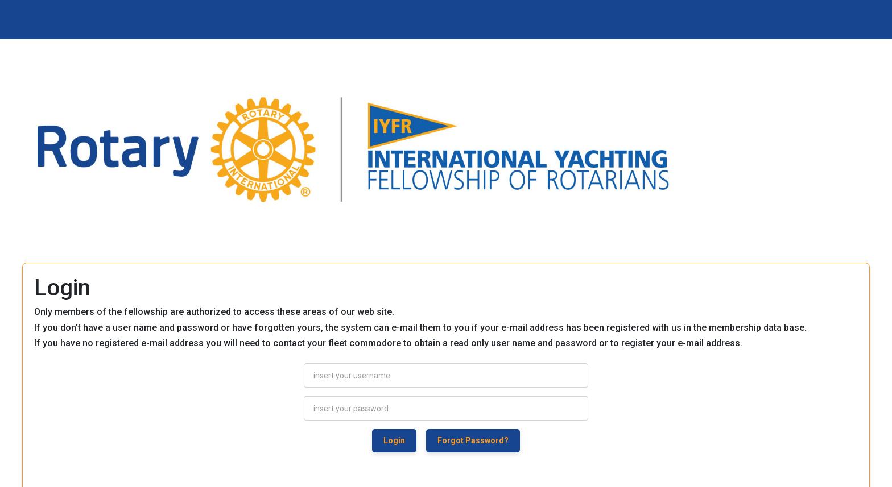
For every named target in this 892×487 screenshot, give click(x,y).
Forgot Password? (473, 440)
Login (394, 440)
